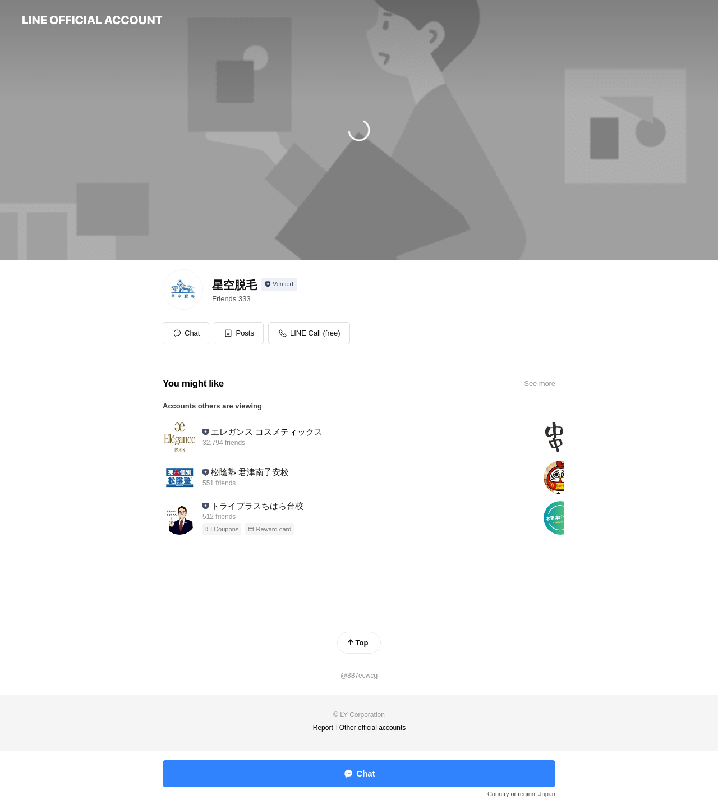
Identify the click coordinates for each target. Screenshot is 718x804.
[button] (239, 333)
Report (323, 728)
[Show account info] (279, 284)
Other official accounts (372, 728)
